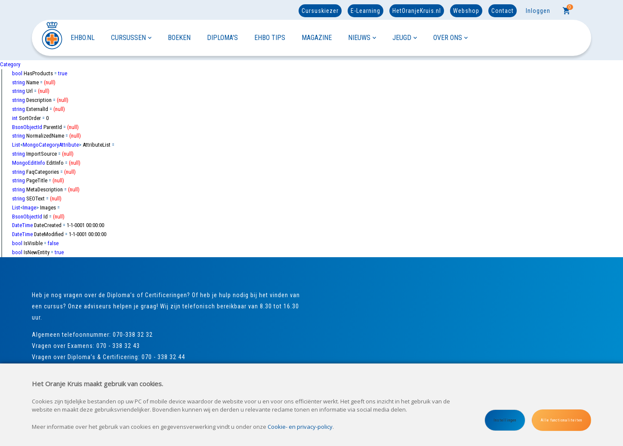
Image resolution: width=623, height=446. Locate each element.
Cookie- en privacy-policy (300, 427)
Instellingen (504, 420)
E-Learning (365, 10)
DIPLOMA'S (222, 38)
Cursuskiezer (320, 10)
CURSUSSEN (131, 38)
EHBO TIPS (269, 38)
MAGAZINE (317, 38)
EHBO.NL (83, 38)
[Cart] (566, 10)
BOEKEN (179, 38)
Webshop (466, 10)
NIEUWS (362, 38)
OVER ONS (450, 38)
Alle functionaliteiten (561, 420)
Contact (502, 10)
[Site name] (51, 37)
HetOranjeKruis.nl (416, 10)
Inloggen (538, 10)
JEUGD (404, 38)
